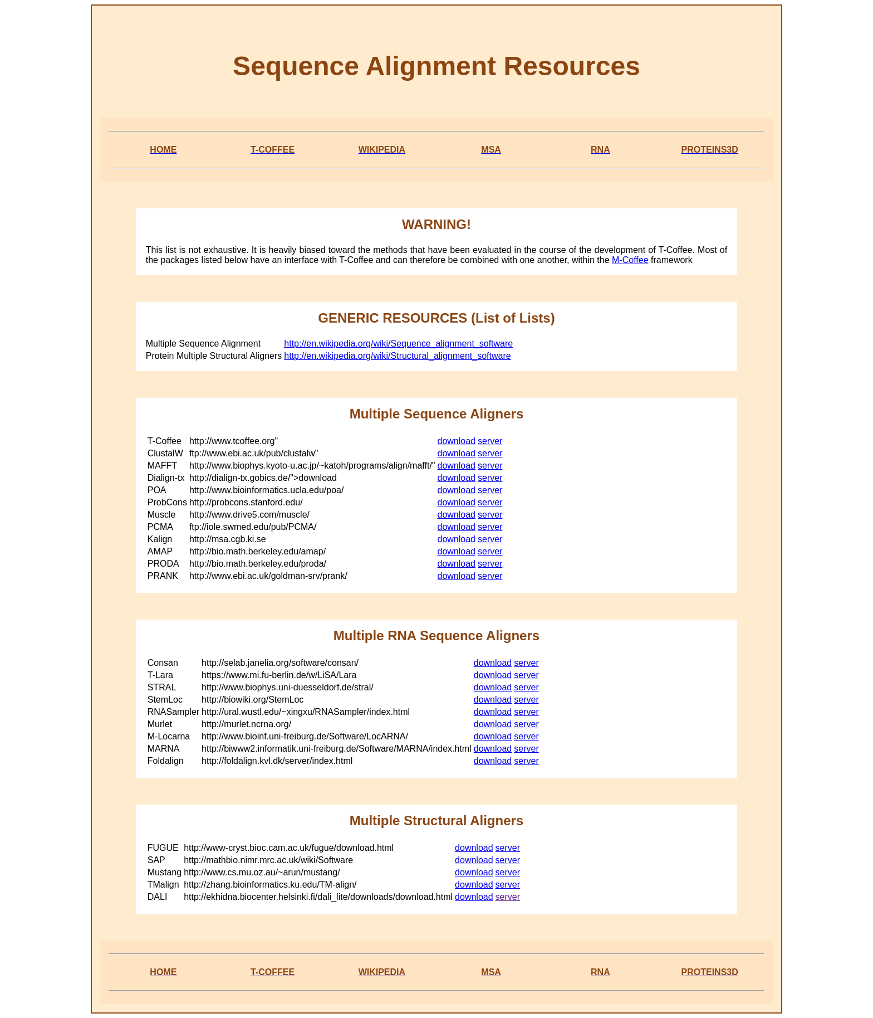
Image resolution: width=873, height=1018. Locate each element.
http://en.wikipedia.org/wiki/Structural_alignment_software (397, 356)
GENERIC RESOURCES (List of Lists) (436, 317)
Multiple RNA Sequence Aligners (436, 635)
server (490, 441)
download (457, 441)
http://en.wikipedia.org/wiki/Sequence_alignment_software (398, 343)
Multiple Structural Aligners (436, 820)
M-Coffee (630, 260)
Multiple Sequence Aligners (437, 413)
